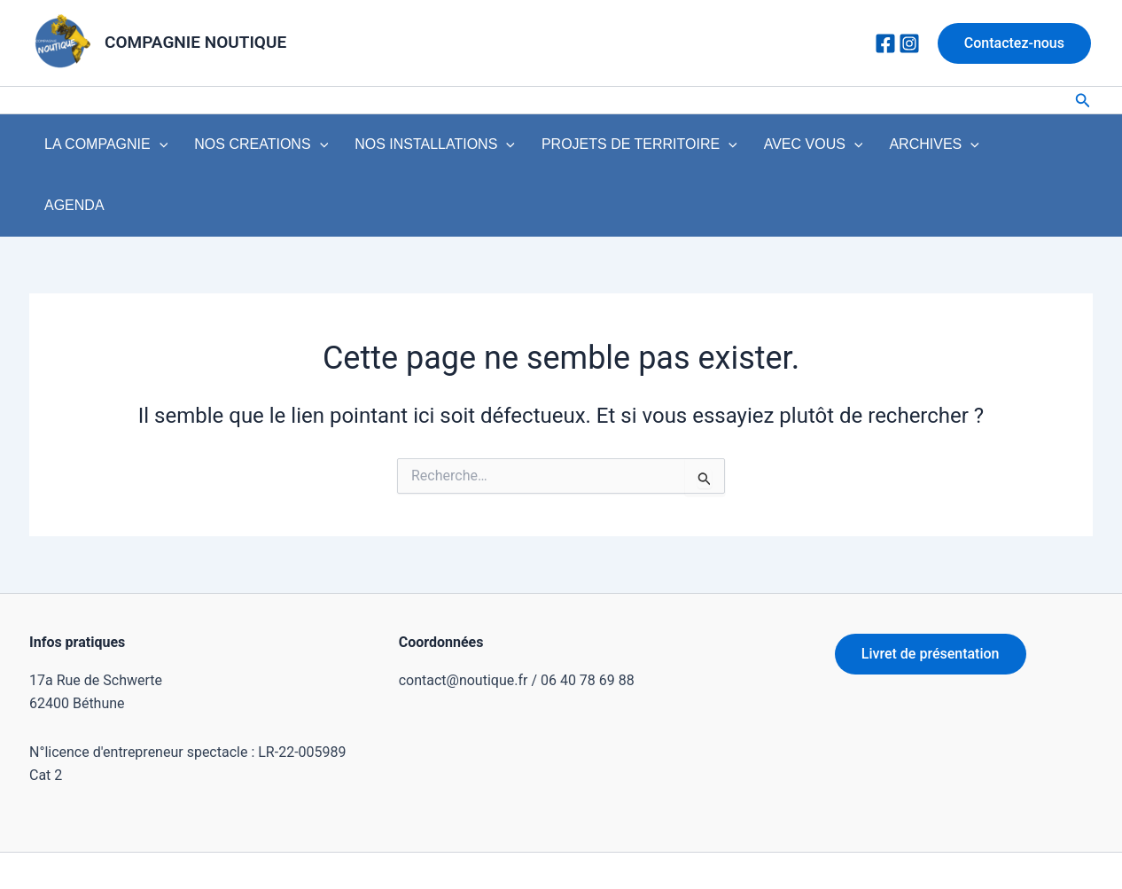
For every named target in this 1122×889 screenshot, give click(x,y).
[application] (153, 148)
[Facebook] (885, 43)
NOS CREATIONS (242, 148)
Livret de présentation (930, 601)
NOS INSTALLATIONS (403, 148)
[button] (1014, 43)
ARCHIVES (866, 148)
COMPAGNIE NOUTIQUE (195, 42)
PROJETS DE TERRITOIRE (596, 148)
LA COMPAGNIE (99, 148)
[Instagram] (909, 43)
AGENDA (955, 148)
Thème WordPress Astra (741, 844)
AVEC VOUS (757, 148)
